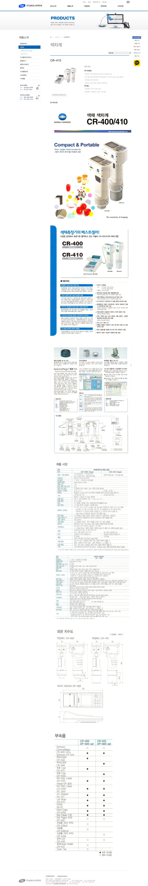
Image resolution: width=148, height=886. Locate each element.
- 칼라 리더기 (24, 54)
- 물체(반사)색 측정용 (26, 50)
